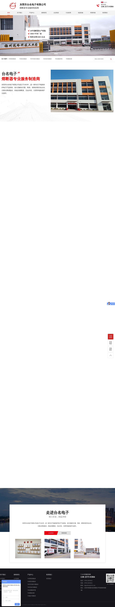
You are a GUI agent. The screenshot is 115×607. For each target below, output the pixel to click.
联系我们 (105, 12)
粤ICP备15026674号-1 (41, 604)
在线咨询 (110, 336)
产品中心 (31, 12)
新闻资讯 (44, 12)
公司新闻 (16, 578)
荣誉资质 (64, 533)
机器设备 (80, 12)
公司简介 (2, 578)
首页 (8, 12)
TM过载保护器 (58, 58)
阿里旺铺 (92, 12)
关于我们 (19, 12)
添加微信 (110, 349)
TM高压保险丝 (23, 58)
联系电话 (110, 342)
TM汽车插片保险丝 (35, 58)
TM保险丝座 (69, 58)
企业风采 (56, 12)
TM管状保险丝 (12, 58)
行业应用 (68, 12)
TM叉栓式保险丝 (47, 58)
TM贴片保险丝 (31, 596)
